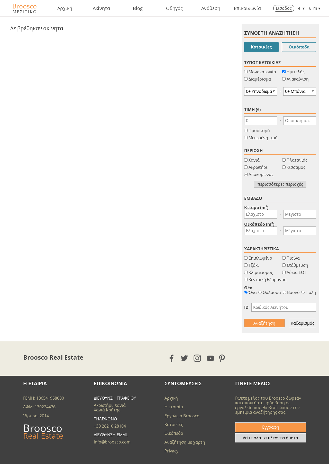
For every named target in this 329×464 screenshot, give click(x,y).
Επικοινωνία (247, 8)
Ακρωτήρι (258, 167)
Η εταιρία (173, 407)
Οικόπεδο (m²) (259, 224)
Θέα (248, 288)
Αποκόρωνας (261, 174)
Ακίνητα (101, 8)
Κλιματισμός (261, 272)
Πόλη (308, 292)
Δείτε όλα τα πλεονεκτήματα (270, 438)
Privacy (171, 451)
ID (246, 307)
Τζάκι (254, 265)
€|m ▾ (314, 8)
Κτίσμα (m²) (256, 207)
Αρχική (64, 8)
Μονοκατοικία (262, 72)
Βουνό (291, 292)
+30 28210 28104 (110, 426)
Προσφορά (259, 130)
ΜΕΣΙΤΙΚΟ (25, 12)
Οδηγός (174, 8)
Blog (138, 8)
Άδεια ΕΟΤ (296, 272)
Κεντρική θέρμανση (268, 279)
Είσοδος (284, 8)
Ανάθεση (210, 8)
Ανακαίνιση (298, 79)
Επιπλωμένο (260, 258)
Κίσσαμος (296, 167)
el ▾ (301, 8)
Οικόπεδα (299, 47)
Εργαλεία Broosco (181, 416)
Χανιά (254, 160)
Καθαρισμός (302, 323)
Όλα (250, 292)
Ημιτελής (296, 72)
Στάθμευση (297, 265)
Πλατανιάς (297, 160)
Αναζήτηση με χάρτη (184, 442)
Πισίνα (293, 258)
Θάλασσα (269, 292)
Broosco (24, 6)
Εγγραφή (270, 427)
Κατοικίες (261, 47)
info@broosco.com (112, 442)
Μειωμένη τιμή (263, 138)
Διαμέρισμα (260, 79)
